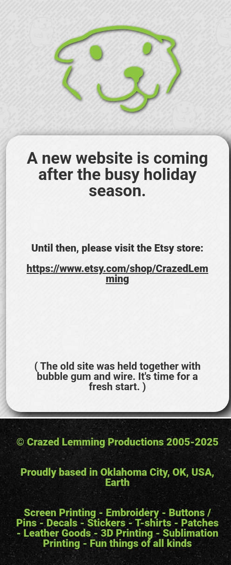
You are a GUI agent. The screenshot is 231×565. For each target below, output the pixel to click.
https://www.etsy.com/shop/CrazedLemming (117, 274)
